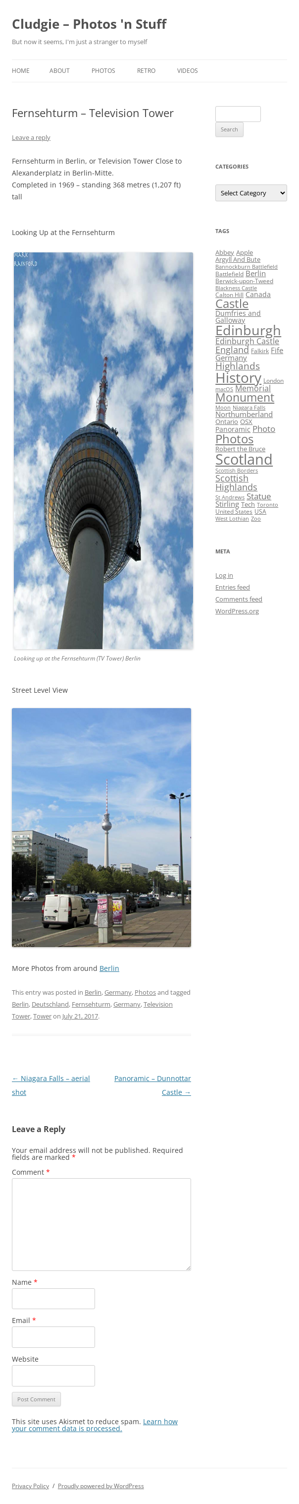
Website (25, 1359)
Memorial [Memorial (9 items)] (253, 388)
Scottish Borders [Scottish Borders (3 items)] (236, 470)
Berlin (109, 968)
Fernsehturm (91, 1004)
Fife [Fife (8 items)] (277, 350)
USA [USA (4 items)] (260, 511)
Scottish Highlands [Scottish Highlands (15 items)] (236, 482)
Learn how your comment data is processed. (95, 1425)
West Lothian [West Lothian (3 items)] (232, 518)
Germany (118, 992)
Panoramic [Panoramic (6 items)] (232, 429)
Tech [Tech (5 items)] (248, 504)
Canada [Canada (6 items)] (258, 294)
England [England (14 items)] (232, 350)
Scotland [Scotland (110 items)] (244, 459)
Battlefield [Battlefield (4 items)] (229, 274)
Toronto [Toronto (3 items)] (267, 504)
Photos (103, 70)
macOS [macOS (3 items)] (224, 389)
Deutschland (50, 1004)
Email (24, 1320)
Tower (42, 1016)
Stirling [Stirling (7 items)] (227, 504)
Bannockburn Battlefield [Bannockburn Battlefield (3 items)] (246, 266)
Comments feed (238, 599)
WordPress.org (237, 610)
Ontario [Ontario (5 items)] (226, 421)
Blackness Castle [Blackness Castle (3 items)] (236, 288)
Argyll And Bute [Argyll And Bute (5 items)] (237, 259)
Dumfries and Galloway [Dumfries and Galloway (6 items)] (238, 316)
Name (25, 1282)
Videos (187, 70)
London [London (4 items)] (273, 380)
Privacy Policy (30, 1486)
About (60, 70)
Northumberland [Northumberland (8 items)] (244, 414)
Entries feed (232, 587)
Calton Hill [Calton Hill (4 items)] (229, 295)
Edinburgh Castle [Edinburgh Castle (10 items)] (247, 341)
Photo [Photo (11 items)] (263, 428)
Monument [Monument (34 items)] (244, 397)
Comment (31, 1172)
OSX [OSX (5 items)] (246, 421)
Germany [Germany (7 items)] (231, 357)
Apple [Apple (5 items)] (244, 252)
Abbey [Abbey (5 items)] (224, 252)
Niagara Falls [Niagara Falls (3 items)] (249, 407)
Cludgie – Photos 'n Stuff (89, 24)
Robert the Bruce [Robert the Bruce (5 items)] (240, 448)
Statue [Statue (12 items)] (259, 496)
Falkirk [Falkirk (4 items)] (260, 351)
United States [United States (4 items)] (233, 511)
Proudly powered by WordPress (101, 1486)
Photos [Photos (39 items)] (234, 439)
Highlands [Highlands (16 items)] (237, 366)
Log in (224, 575)
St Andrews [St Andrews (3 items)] (230, 497)
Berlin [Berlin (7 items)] (256, 273)
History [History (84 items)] (238, 377)
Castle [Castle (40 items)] (232, 303)
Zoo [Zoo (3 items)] (256, 518)
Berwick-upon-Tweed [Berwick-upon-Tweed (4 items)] (244, 281)
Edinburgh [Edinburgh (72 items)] (248, 330)
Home (21, 70)
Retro (146, 70)
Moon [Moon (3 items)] (223, 407)
